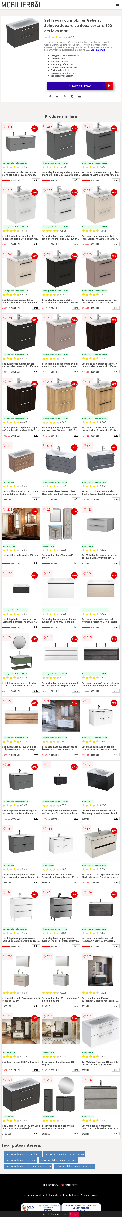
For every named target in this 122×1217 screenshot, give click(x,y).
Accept (74, 1214)
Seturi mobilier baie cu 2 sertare (74, 1166)
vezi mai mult (98, 49)
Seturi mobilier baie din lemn (23, 1154)
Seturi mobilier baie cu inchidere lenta (28, 1166)
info (36, 180)
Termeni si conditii (33, 1195)
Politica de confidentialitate (62, 1195)
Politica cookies (89, 1195)
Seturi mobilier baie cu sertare (58, 1160)
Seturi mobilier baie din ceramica (64, 1154)
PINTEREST (69, 1185)
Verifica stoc (91, 86)
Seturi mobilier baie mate (21, 1160)
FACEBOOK (51, 1185)
